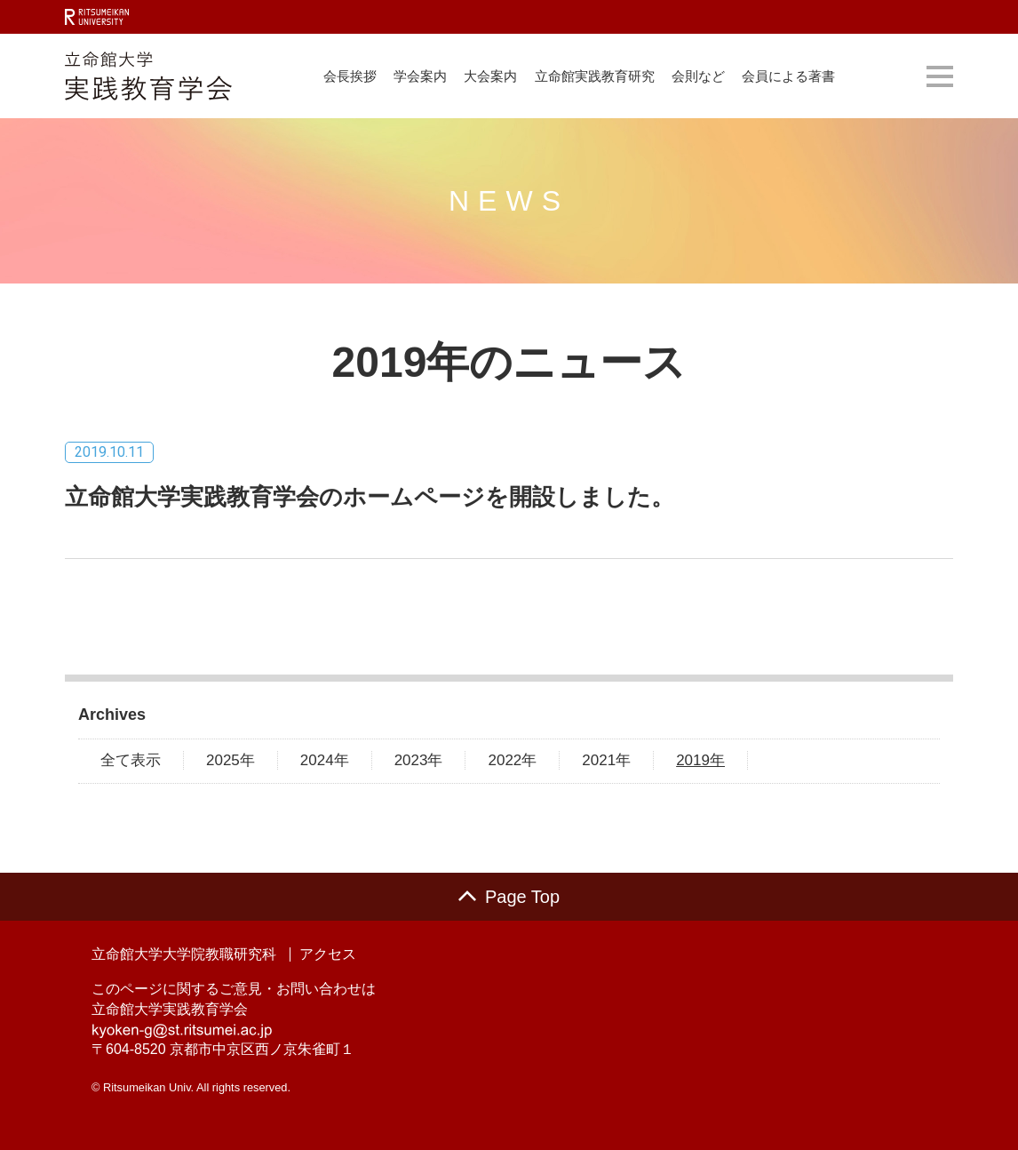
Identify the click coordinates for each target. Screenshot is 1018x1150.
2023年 (418, 760)
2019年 (700, 760)
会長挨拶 (350, 76)
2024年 (324, 760)
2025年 (230, 760)
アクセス (327, 954)
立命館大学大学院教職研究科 (183, 954)
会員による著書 (788, 76)
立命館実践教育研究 (595, 76)
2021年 (606, 760)
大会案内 (490, 76)
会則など (698, 76)
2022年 (512, 760)
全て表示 (130, 760)
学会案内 (420, 76)
